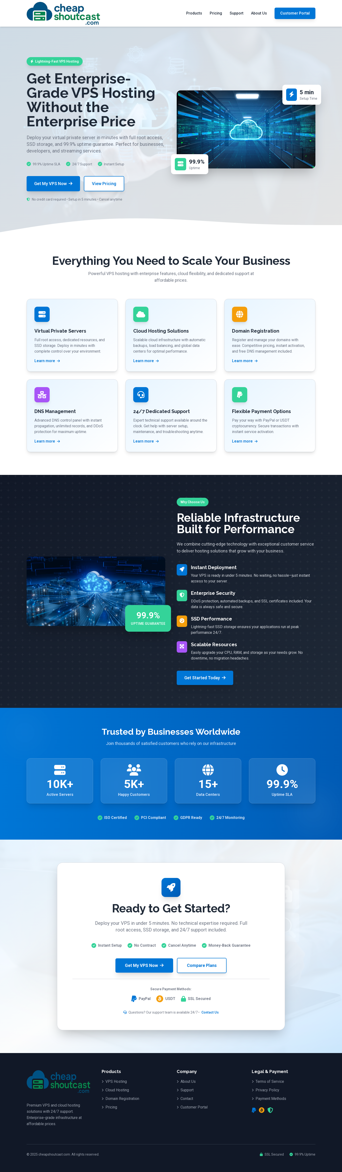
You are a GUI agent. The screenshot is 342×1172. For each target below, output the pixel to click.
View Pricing (104, 183)
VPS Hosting (114, 1081)
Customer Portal (295, 13)
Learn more (47, 361)
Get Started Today (205, 677)
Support (236, 13)
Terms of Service (268, 1081)
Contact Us (210, 1012)
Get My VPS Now (53, 183)
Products (194, 13)
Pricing (216, 13)
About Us (259, 13)
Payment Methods (269, 1098)
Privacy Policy (265, 1090)
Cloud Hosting (115, 1090)
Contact (185, 1098)
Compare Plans (202, 965)
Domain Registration (120, 1098)
